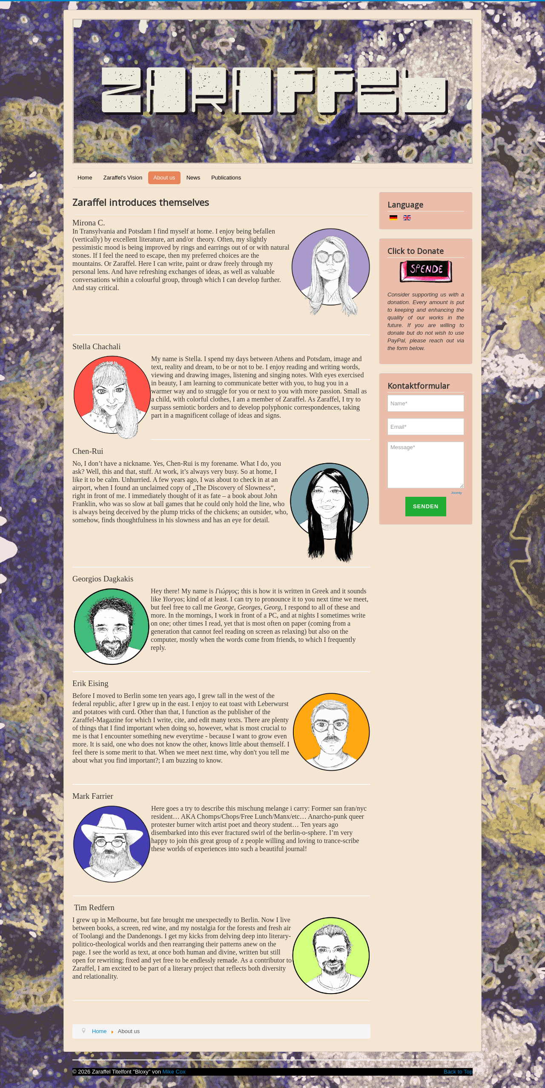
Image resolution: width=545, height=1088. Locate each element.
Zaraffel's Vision (123, 177)
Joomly (456, 493)
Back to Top (458, 1071)
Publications (226, 177)
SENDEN (426, 506)
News (193, 177)
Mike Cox (174, 1071)
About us (164, 177)
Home (84, 177)
